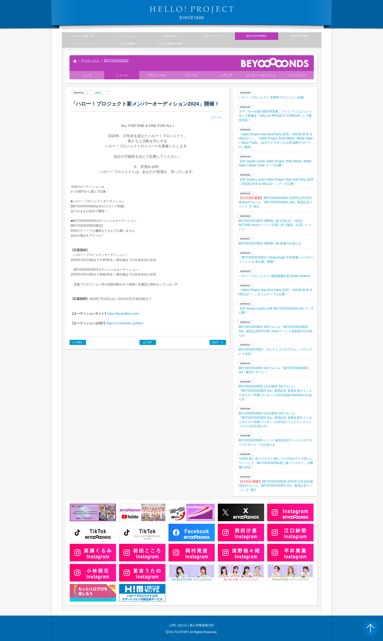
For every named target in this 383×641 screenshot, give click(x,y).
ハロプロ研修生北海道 (170, 43)
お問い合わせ (178, 625)
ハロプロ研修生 (127, 43)
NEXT (215, 342)
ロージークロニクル (83, 43)
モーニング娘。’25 (83, 36)
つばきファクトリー (213, 36)
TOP (149, 342)
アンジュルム (126, 36)
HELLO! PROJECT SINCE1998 (191, 12)
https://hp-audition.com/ (123, 313)
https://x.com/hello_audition (124, 323)
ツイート (216, 117)
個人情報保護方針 (202, 625)
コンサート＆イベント (261, 75)
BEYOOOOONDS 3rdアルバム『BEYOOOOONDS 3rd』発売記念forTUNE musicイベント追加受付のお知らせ (276, 331)
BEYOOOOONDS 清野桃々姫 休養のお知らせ (270, 243)
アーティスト (90, 60)
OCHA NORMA (299, 36)
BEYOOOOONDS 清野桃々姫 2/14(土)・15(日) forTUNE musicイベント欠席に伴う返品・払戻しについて (275, 225)
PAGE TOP (370, 628)
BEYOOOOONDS (116, 60)
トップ (74, 62)
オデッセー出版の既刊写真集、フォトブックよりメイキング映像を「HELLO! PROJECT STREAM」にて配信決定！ (275, 116)
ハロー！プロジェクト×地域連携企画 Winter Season (274, 276)
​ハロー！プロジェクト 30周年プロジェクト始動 (271, 97)
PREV (79, 342)
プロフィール (156, 75)
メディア (226, 75)
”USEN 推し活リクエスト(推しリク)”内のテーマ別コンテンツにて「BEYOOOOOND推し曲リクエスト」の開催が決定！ (276, 463)
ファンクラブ (296, 75)
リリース (191, 75)
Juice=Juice (170, 36)
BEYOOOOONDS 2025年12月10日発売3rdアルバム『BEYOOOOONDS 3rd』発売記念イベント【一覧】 (276, 202)
